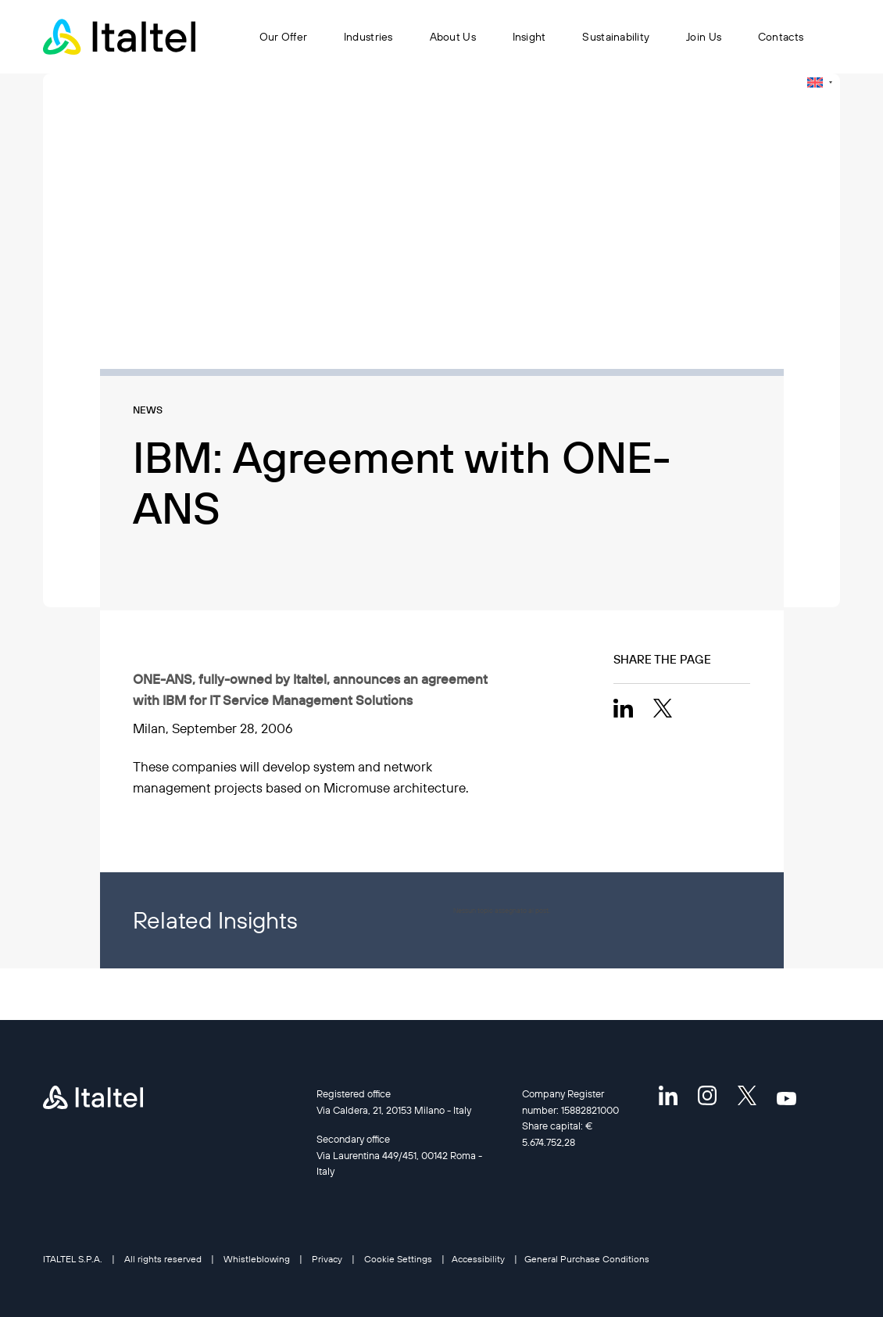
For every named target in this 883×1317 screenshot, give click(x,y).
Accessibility (478, 1259)
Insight (529, 37)
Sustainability (615, 37)
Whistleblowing (256, 1259)
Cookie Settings (398, 1259)
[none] (819, 82)
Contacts (780, 37)
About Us (453, 37)
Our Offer (283, 37)
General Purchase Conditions (586, 1259)
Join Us (703, 37)
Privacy (327, 1259)
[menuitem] (819, 82)
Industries (368, 37)
